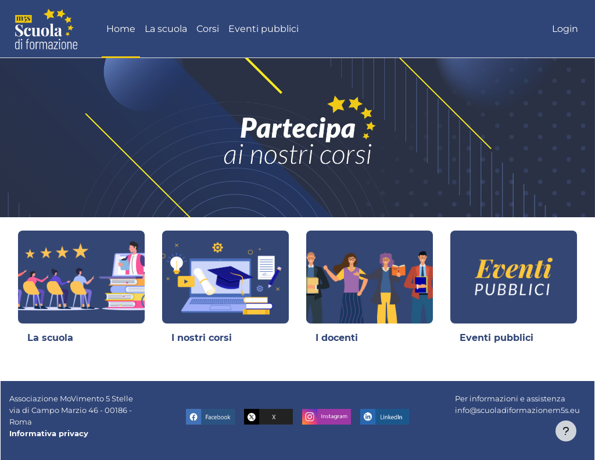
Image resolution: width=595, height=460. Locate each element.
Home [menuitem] (120, 28)
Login (565, 28)
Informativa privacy (48, 433)
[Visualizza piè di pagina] (565, 431)
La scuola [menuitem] (166, 28)
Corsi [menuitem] (207, 28)
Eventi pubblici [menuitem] (263, 28)
